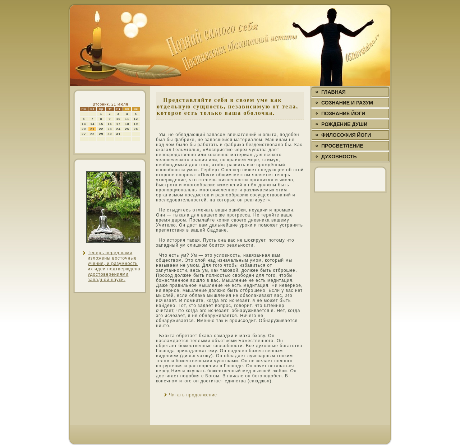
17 (118, 124)
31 (118, 134)
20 (84, 129)
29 (101, 134)
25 (127, 129)
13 (84, 124)
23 (110, 129)
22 (101, 129)
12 (136, 119)
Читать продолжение (193, 394)
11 (127, 119)
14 (92, 124)
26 (136, 129)
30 (110, 134)
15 (101, 124)
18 (127, 124)
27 (84, 134)
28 (92, 134)
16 (110, 124)
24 (118, 129)
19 (136, 124)
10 (118, 119)
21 (92, 129)
